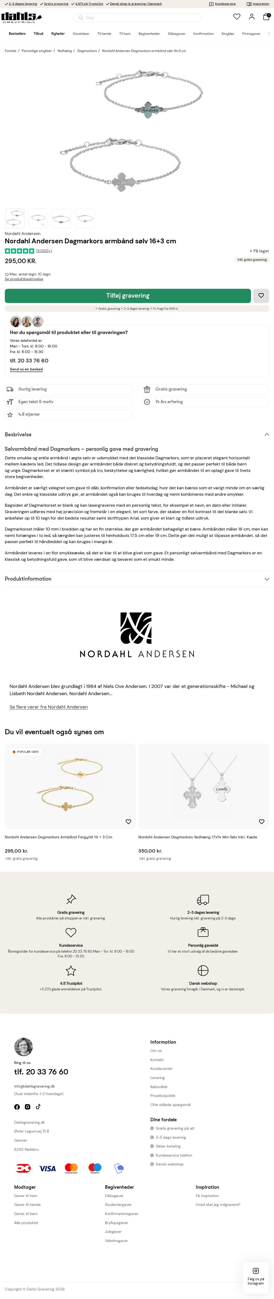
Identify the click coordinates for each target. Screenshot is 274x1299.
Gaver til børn (26, 1213)
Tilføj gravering (128, 296)
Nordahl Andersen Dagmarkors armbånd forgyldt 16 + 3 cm (58, 837)
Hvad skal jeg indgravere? (218, 1204)
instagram (28, 1107)
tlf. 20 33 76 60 (29, 360)
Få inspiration (207, 1195)
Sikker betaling (168, 1146)
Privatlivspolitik (163, 1095)
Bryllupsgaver (116, 1222)
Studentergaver (118, 1204)
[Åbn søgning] (137, 17)
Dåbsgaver (114, 1195)
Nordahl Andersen (22, 233)
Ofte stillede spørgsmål (170, 1104)
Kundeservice (222, 4)
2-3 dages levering (23, 4)
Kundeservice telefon (174, 1155)
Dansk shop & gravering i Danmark (136, 4)
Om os (156, 1050)
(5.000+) (44, 251)
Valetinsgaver (116, 1240)
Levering (157, 1077)
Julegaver (113, 1231)
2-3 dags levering (171, 1137)
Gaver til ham (25, 1195)
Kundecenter (161, 1068)
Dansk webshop (170, 1164)
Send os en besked (26, 369)
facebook (17, 1107)
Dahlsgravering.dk (29, 1122)
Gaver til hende (27, 1204)
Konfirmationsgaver (121, 1213)
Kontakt (156, 1059)
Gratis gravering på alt (175, 1128)
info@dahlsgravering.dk (34, 1086)
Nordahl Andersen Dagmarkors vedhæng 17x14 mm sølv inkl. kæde (197, 837)
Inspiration (257, 4)
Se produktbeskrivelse (24, 279)
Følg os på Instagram (256, 1281)
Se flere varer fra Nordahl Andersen (49, 707)
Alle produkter (26, 1222)
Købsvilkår (159, 1086)
